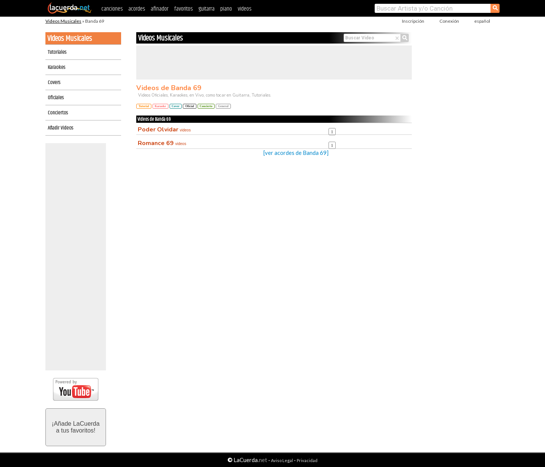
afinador (159, 9)
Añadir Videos (60, 128)
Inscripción (413, 21)
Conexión (449, 21)
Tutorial (144, 106)
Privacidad (307, 460)
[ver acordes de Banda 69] (296, 153)
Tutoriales (57, 52)
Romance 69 (162, 143)
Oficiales (56, 98)
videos (244, 9)
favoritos (183, 9)
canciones (112, 9)
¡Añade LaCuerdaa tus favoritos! (76, 427)
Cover (176, 106)
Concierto (206, 106)
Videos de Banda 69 (168, 87)
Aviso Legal (282, 460)
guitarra (206, 9)
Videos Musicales (63, 21)
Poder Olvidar (164, 129)
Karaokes (56, 67)
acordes (136, 9)
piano (226, 9)
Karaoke (160, 106)
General (223, 106)
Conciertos (58, 113)
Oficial (189, 106)
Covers (54, 82)
